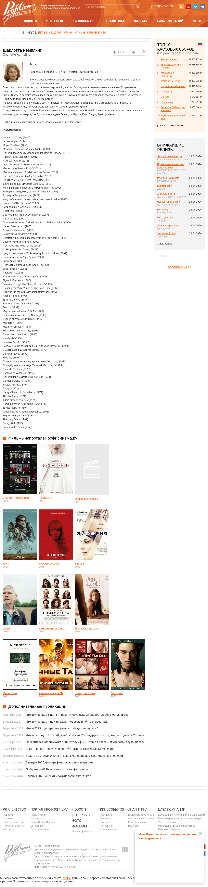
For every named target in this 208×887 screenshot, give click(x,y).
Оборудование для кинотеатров (176, 825)
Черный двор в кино (169, 201)
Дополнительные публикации (37, 706)
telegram (195, 6)
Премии (104, 818)
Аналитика (114, 21)
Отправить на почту (143, 51)
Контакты (8, 829)
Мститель (162, 209)
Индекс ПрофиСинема (141, 814)
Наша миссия (38, 814)
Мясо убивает (165, 217)
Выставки (105, 822)
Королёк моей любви (173, 86)
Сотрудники (37, 825)
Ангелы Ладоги (166, 193)
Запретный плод (166, 233)
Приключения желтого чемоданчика (170, 166)
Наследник (167, 102)
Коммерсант (164, 186)
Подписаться (164, 6)
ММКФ (68, 32)
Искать (137, 6)
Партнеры (36, 818)
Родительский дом (168, 178)
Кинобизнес (96, 32)
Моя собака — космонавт (169, 74)
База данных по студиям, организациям (181, 814)
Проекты (8, 818)
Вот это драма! (169, 59)
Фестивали (106, 814)
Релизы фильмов (82, 831)
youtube (188, 6)
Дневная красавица (168, 225)
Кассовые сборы (137, 822)
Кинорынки (106, 825)
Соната (165, 97)
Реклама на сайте (13, 825)
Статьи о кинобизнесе (141, 818)
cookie (67, 878)
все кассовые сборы (171, 125)
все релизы (165, 243)
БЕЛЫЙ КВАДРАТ (49, 32)
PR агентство (14, 809)
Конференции (108, 829)
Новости (30, 21)
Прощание (167, 91)
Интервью (54, 21)
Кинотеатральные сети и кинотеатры (180, 818)
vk (202, 6)
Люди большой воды (169, 156)
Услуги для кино (167, 822)
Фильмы (140, 21)
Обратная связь (39, 829)
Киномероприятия (169, 829)
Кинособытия (84, 21)
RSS (181, 6)
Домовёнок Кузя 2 (171, 81)
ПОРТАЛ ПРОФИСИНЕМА (49, 809)
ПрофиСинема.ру (179, 267)
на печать (133, 52)
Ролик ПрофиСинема (42, 822)
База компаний (170, 21)
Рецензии (133, 825)
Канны (80, 32)
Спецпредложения (13, 822)
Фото (197, 21)
